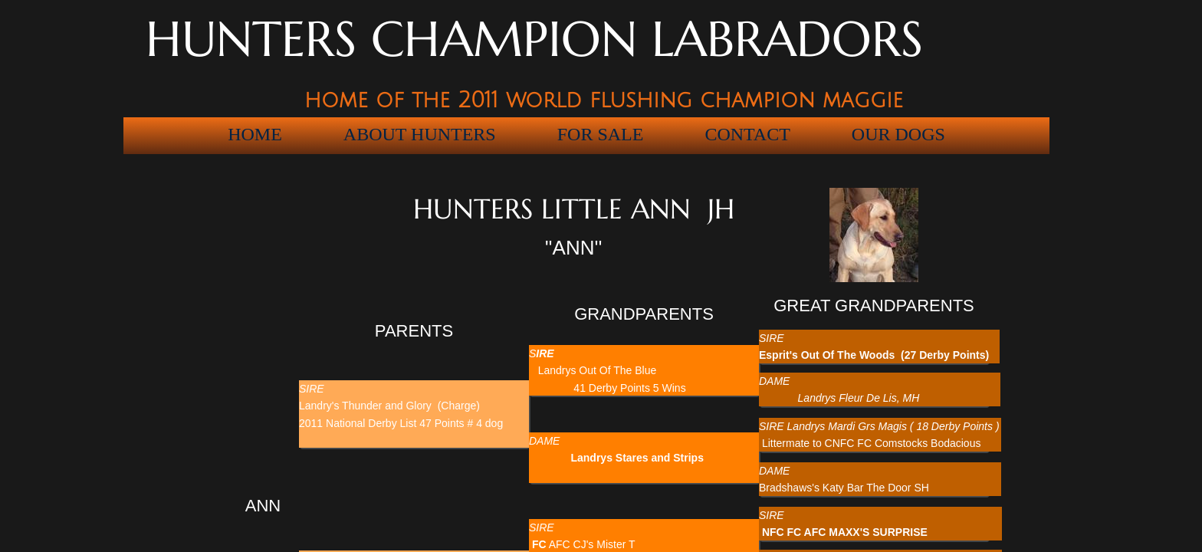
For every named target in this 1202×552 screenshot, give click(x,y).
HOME (255, 134)
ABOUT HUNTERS (419, 134)
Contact (747, 134)
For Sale (600, 134)
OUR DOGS (898, 134)
